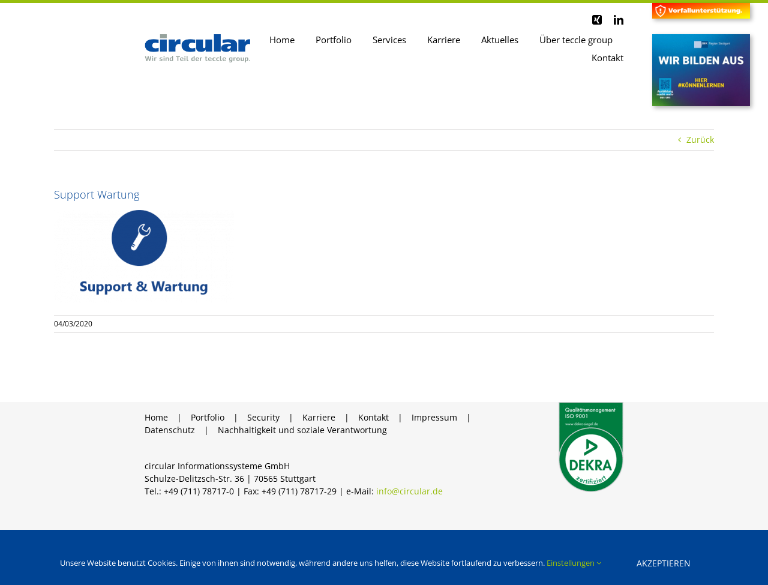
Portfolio (207, 419)
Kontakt (373, 419)
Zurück (700, 140)
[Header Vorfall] (701, 7)
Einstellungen (574, 562)
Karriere (318, 419)
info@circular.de (409, 493)
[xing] (597, 20)
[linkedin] (618, 20)
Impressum (434, 419)
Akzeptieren (664, 563)
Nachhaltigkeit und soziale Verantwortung (302, 431)
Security (263, 419)
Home (156, 419)
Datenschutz (170, 431)
